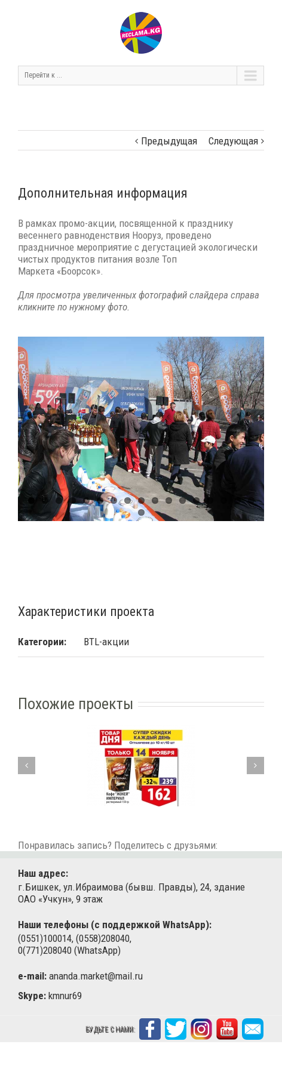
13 (196, 500)
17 (251, 500)
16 (237, 500)
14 (210, 500)
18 (141, 512)
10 (155, 500)
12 (182, 500)
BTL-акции (106, 642)
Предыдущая (169, 141)
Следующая (233, 141)
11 (168, 500)
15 (223, 500)
